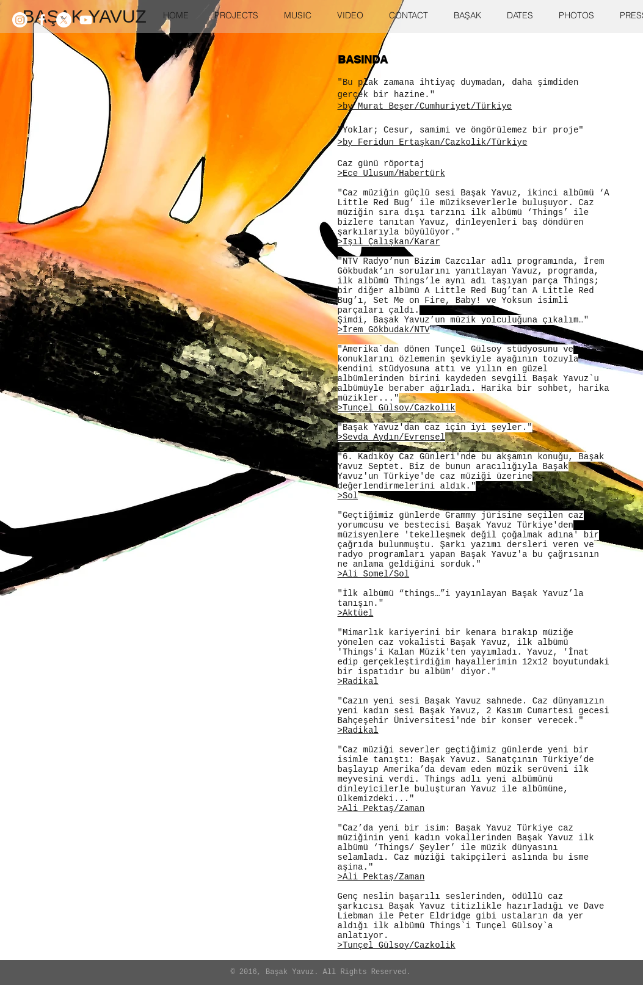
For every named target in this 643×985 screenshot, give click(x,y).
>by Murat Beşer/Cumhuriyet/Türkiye (425, 106)
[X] (63, 19)
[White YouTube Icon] (85, 19)
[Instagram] (19, 19)
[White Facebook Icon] (41, 19)
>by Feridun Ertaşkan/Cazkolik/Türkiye (433, 142)
